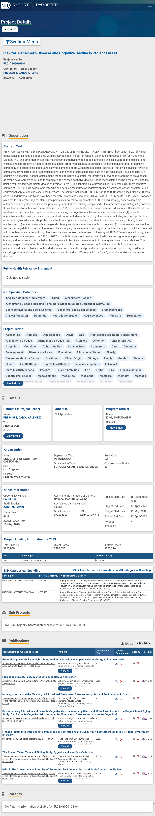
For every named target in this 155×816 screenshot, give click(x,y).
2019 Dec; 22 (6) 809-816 (29, 776)
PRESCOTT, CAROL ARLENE (22, 417)
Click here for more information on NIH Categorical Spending (112, 570)
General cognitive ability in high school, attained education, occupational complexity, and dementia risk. (63, 659)
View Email (13, 435)
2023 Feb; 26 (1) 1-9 (29, 701)
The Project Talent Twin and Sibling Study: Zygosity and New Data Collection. (48, 752)
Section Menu (21, 42)
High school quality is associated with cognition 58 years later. (39, 676)
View (65, 671)
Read (13, 383)
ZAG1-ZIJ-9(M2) (13, 507)
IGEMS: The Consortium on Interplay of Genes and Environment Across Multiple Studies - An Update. (62, 769)
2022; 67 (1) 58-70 (27, 739)
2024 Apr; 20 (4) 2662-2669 (28, 664)
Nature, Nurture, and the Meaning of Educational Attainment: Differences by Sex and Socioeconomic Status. (66, 694)
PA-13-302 (9, 499)
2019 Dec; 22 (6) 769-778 (29, 759)
